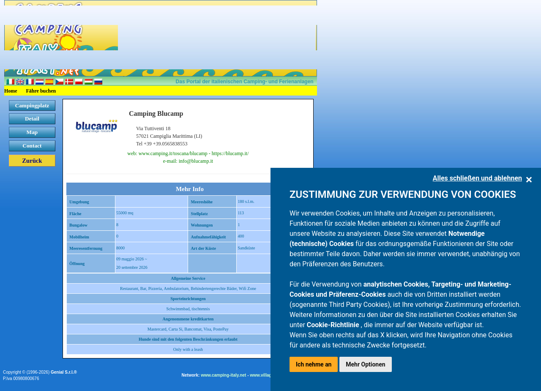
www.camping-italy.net (223, 375)
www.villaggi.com (267, 375)
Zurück (32, 160)
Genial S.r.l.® (64, 372)
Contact (31, 145)
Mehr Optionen (365, 364)
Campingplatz (32, 105)
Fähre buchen (41, 91)
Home (10, 91)
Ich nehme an (313, 364)
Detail (32, 118)
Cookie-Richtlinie (334, 325)
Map (32, 132)
